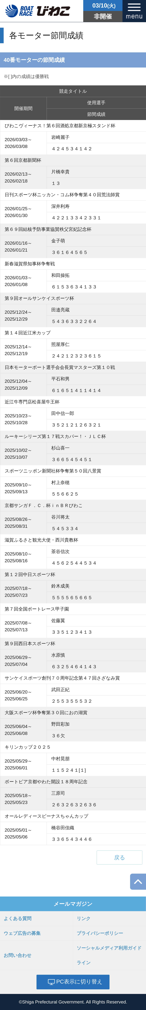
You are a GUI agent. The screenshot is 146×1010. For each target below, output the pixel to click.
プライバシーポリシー (100, 933)
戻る (119, 857)
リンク (84, 918)
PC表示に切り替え (79, 981)
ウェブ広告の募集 (22, 933)
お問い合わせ (17, 955)
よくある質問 (17, 918)
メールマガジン (73, 904)
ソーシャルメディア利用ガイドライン (109, 955)
